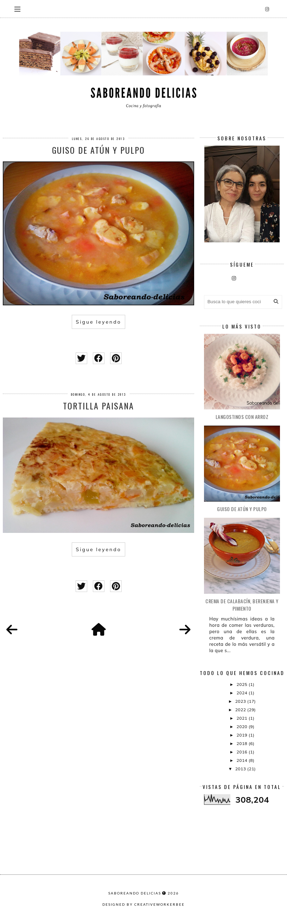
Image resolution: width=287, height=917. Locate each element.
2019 (243, 735)
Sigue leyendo (98, 322)
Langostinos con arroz (242, 416)
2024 (243, 692)
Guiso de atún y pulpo (98, 150)
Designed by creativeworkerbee (143, 904)
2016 (243, 751)
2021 (243, 718)
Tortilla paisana (98, 405)
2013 (241, 768)
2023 (241, 701)
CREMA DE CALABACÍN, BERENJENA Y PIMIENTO (242, 604)
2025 (243, 684)
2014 (243, 760)
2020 (243, 726)
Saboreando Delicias (134, 893)
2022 (241, 709)
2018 (243, 743)
